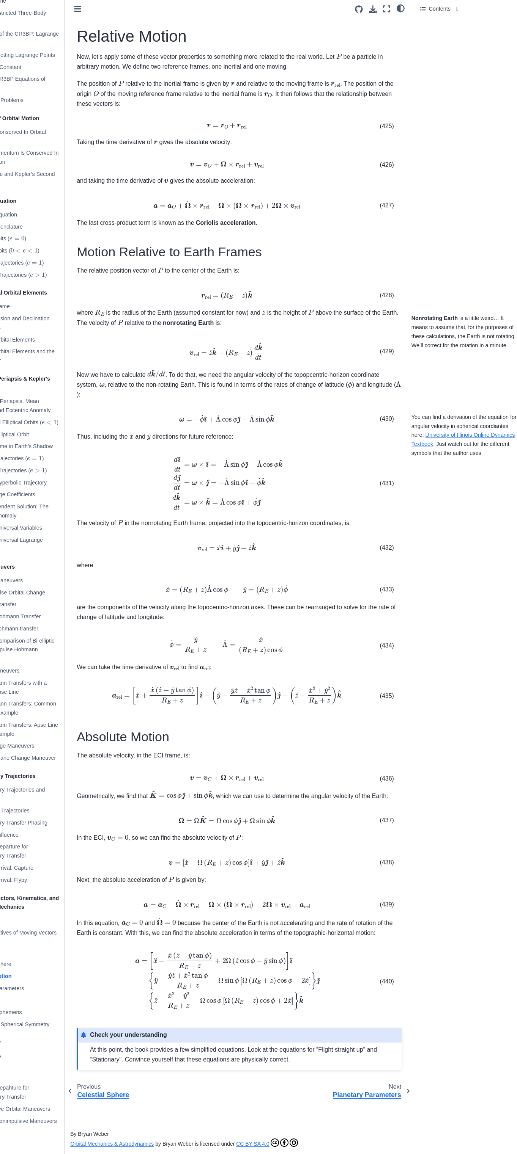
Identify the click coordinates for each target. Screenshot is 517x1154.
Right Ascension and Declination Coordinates (49, 323)
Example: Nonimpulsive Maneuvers (53, 1121)
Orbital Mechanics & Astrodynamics (150, 1144)
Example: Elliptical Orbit (39, 434)
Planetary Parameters (36, 988)
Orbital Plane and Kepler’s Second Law (51, 178)
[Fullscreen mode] (387, 9)
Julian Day (22, 1000)
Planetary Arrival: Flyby (38, 880)
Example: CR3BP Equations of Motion (47, 83)
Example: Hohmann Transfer (44, 616)
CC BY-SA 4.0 (305, 1144)
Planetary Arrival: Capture (41, 868)
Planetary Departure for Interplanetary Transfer (38, 851)
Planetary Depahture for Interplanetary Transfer (39, 1092)
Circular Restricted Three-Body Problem (47, 17)
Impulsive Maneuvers (35, 580)
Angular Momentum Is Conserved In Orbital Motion (53, 157)
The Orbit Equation (33, 215)
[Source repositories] (359, 9)
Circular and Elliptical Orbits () (53, 421)
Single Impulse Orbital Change (47, 593)
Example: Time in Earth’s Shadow (50, 446)
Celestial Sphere (30, 964)
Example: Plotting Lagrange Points (52, 55)
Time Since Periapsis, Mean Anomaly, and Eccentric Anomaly (49, 405)
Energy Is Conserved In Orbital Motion (47, 136)
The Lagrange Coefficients (42, 494)
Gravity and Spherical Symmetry (49, 1024)
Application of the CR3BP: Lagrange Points (54, 38)
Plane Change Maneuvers (41, 746)
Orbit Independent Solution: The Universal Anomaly (48, 511)
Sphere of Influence (33, 835)
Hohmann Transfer (32, 604)
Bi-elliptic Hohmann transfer (43, 629)
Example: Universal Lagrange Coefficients (46, 544)
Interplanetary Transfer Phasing (48, 823)
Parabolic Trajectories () (46, 262)
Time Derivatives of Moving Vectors (52, 933)
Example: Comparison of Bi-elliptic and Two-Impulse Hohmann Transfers (51, 650)
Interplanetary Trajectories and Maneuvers (47, 794)
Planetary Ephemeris (35, 1012)
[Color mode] (401, 8)
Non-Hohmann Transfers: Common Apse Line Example (52, 708)
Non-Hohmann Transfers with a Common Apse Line (47, 687)
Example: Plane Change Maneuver (52, 758)
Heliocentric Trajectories (39, 810)
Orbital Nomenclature (35, 227)
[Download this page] (373, 9)
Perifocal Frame (29, 306)
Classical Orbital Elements (42, 340)
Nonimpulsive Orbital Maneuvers (49, 1109)
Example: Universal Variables (45, 528)
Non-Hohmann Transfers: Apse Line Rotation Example (53, 729)
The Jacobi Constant (35, 67)
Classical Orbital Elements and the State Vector (51, 356)
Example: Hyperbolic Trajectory (47, 483)
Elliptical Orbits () (44, 250)
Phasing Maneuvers (34, 671)
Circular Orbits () (37, 238)
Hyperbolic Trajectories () (47, 274)
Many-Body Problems (36, 100)
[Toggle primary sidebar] (116, 9)
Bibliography (25, 1056)
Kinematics (23, 920)
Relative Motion (30, 976)
